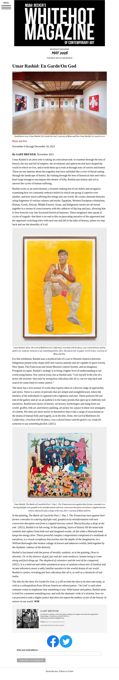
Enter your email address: (27, 650)
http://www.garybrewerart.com (55, 622)
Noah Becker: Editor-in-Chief (59, 671)
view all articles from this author (52, 625)
